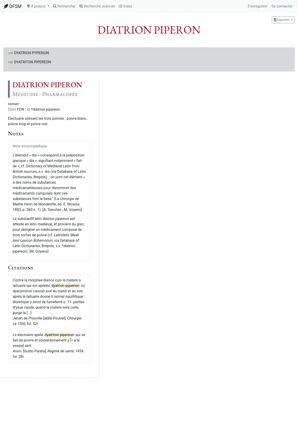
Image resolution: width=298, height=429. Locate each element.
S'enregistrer (258, 6)
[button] (38, 6)
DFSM (12, 6)
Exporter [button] (282, 20)
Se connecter (282, 6)
